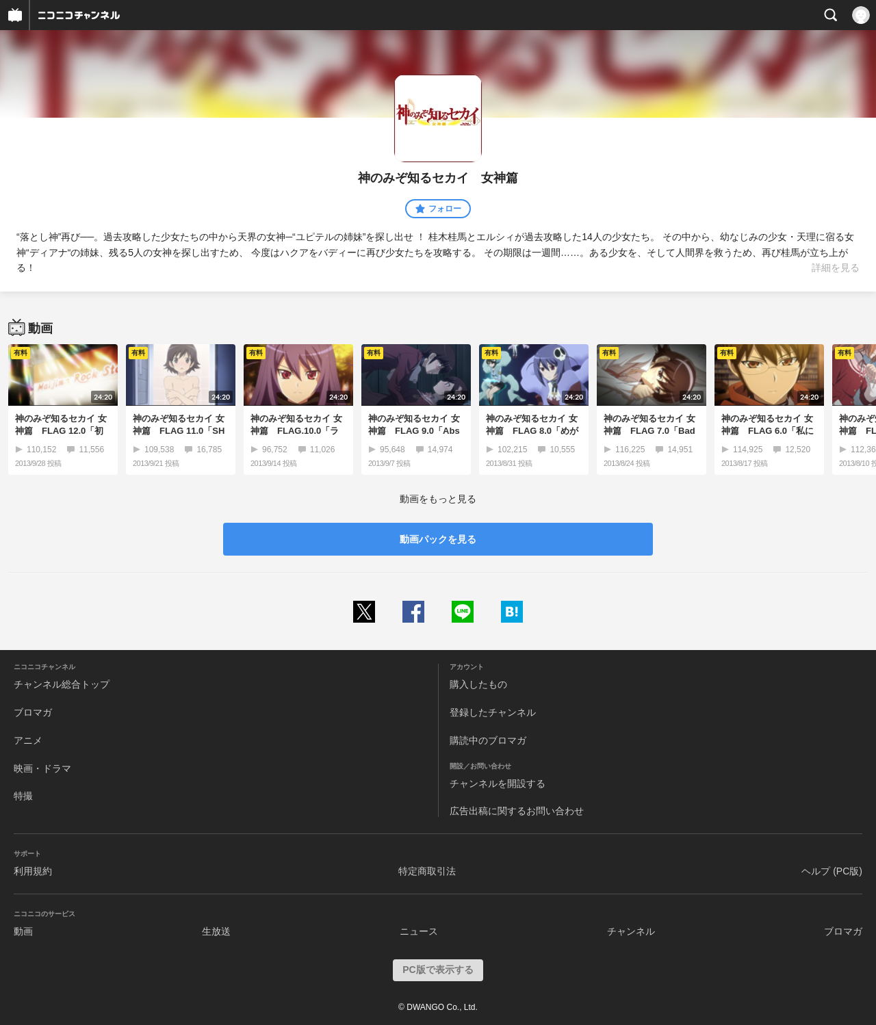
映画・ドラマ (42, 768)
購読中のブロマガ (488, 740)
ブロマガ (33, 712)
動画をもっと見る (438, 498)
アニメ (28, 740)
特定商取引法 (427, 871)
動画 (23, 931)
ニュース (419, 931)
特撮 (23, 795)
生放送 (216, 931)
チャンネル (631, 931)
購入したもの (478, 684)
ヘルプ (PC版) (831, 871)
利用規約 (33, 871)
